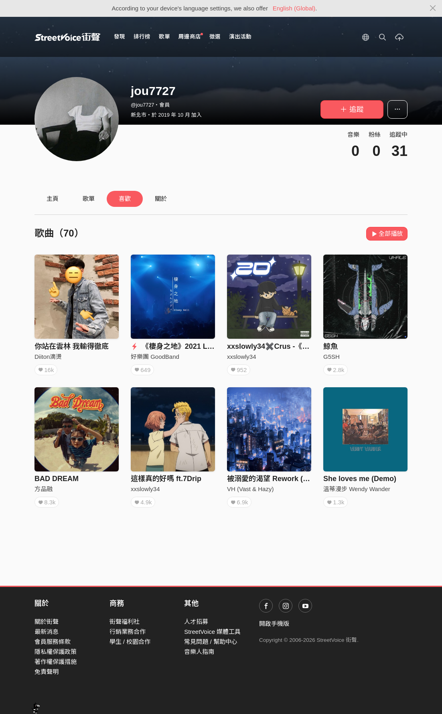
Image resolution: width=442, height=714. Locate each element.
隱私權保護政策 (55, 651)
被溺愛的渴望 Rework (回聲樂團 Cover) (292, 479)
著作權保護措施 (55, 661)
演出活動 (240, 37)
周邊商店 (190, 36)
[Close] (433, 8)
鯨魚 (330, 346)
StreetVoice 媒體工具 (212, 631)
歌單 (164, 37)
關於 (161, 198)
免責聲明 (46, 671)
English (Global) (294, 8)
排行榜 (142, 37)
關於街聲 (46, 621)
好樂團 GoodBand (155, 356)
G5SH (331, 356)
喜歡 (125, 198)
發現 (119, 37)
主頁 (53, 198)
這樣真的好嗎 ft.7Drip (166, 479)
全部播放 (387, 233)
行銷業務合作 (127, 631)
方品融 (43, 488)
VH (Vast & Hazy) (250, 488)
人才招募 (196, 621)
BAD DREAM (56, 479)
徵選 (215, 37)
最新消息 (46, 631)
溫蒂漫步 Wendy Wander (356, 488)
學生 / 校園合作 (130, 641)
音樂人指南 (199, 651)
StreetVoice (67, 37)
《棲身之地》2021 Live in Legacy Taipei (203, 346)
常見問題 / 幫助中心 (210, 641)
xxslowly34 (241, 356)
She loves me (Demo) (359, 479)
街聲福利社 (124, 621)
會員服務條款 (52, 641)
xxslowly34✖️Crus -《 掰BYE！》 (284, 346)
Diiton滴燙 (48, 356)
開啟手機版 (274, 623)
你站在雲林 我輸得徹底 (71, 346)
